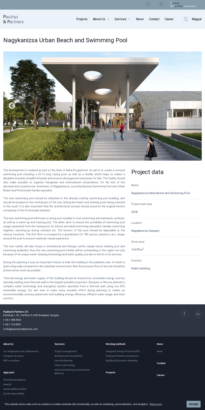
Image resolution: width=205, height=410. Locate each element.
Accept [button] (193, 404)
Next (192, 106)
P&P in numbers (11, 360)
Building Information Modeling (122, 360)
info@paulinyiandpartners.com (20, 329)
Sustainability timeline (15, 389)
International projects (14, 379)
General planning (63, 360)
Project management (66, 351)
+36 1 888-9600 (12, 320)
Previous (12, 106)
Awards (7, 384)
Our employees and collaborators (21, 351)
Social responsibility (13, 393)
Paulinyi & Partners (16, 19)
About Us (99, 19)
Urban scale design (65, 365)
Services (120, 19)
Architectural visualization (69, 356)
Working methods (116, 344)
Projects (82, 19)
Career (169, 19)
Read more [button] (156, 404)
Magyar (197, 19)
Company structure (13, 356)
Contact (154, 19)
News (140, 19)
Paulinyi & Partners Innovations (122, 356)
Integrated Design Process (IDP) (123, 351)
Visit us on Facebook (148, 4)
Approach (8, 372)
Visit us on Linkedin (161, 4)
